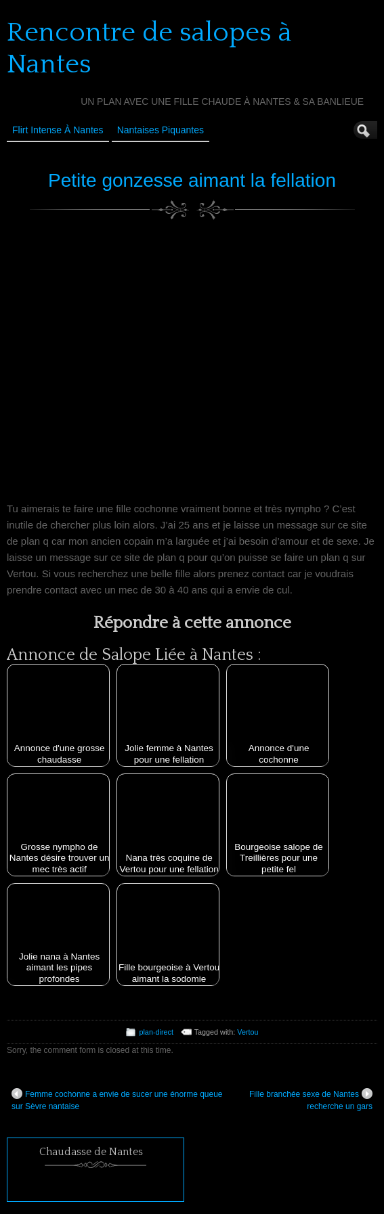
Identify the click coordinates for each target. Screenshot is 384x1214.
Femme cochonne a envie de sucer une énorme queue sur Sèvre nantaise (117, 1099)
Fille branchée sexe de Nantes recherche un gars (310, 1099)
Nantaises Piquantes (160, 130)
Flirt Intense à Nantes (58, 130)
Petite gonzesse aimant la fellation (192, 180)
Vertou (247, 1032)
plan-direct (156, 1032)
